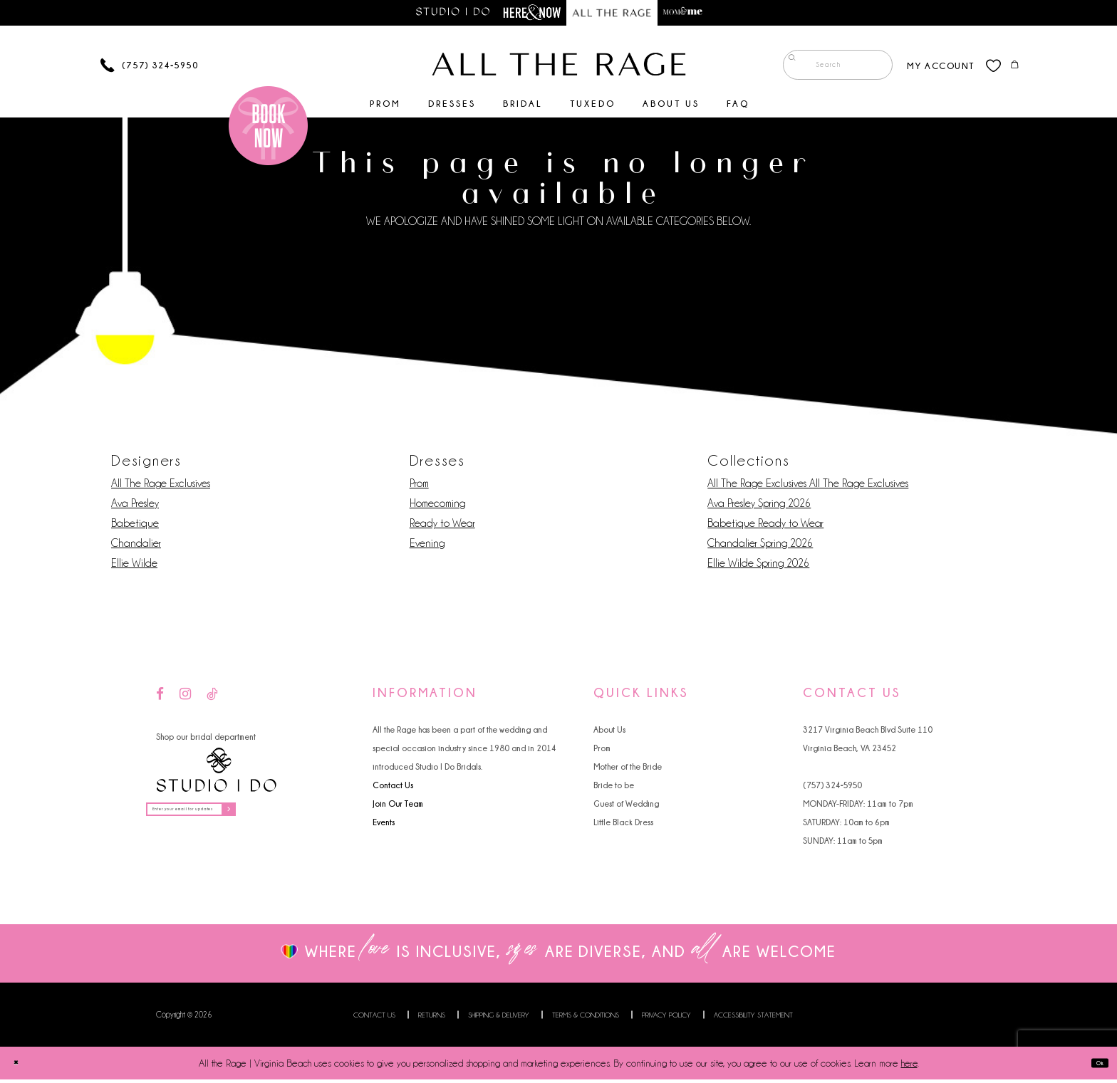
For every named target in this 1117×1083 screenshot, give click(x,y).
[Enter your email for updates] (226, 818)
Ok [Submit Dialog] (1093, 1066)
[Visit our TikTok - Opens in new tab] (212, 698)
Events (384, 825)
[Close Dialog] (22, 1066)
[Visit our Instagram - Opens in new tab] (185, 698)
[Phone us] (149, 69)
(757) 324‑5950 (832, 788)
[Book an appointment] (268, 128)
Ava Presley (135, 507)
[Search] (825, 68)
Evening (427, 547)
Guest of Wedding (626, 807)
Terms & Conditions (585, 1018)
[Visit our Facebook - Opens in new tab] (160, 698)
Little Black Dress (623, 825)
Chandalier (136, 547)
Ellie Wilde (134, 566)
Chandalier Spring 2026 (760, 547)
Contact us (374, 1018)
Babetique (135, 527)
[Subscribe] (294, 818)
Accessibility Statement (753, 1018)
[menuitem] (825, 68)
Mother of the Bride (627, 770)
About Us (609, 733)
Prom (419, 487)
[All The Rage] (559, 67)
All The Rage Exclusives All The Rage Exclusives (807, 487)
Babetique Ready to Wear (765, 527)
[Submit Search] (787, 68)
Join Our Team (398, 807)
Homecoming (437, 507)
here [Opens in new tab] (909, 1067)
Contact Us (393, 788)
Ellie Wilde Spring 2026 (758, 566)
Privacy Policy (666, 1018)
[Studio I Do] (216, 773)
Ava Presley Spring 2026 (759, 507)
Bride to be (613, 788)
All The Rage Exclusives (160, 487)
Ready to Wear (442, 527)
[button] (928, 68)
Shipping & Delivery (498, 1018)
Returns (431, 1018)
